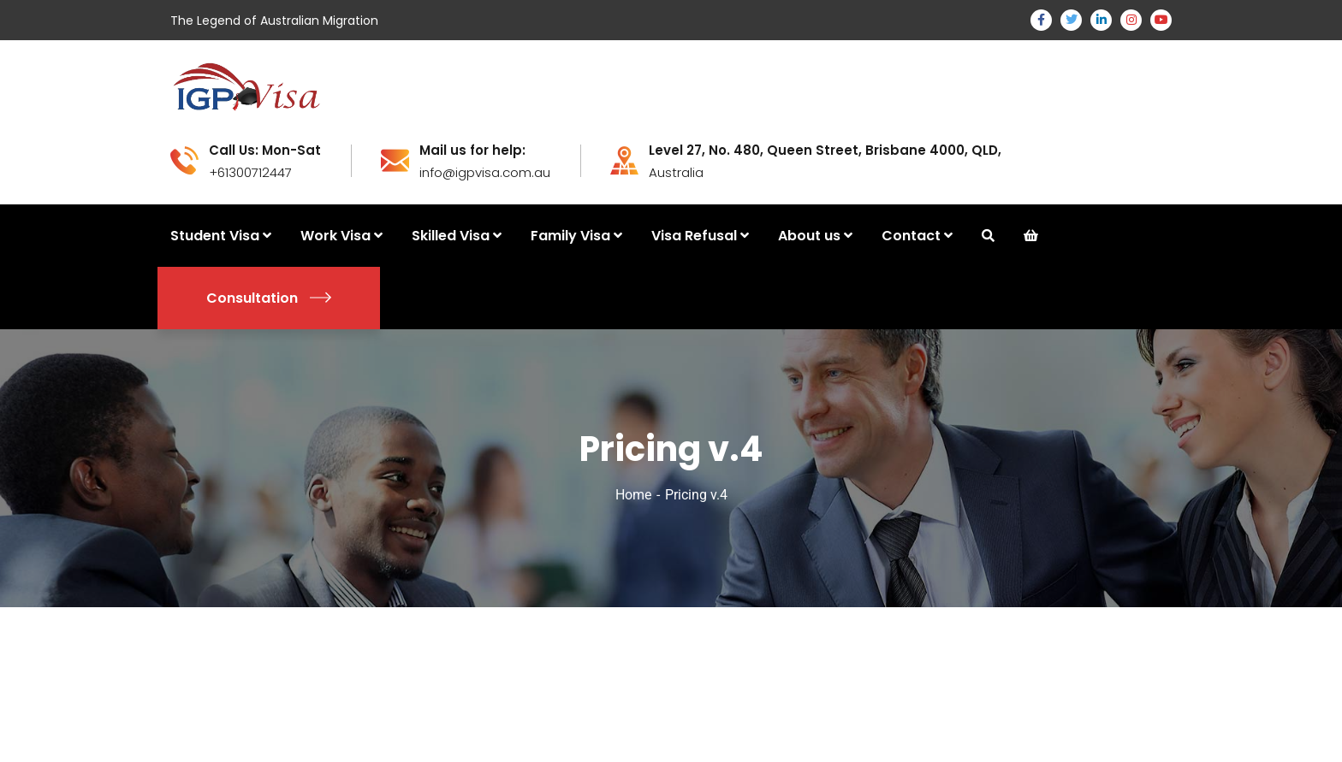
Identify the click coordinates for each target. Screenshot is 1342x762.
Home (633, 495)
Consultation (268, 298)
